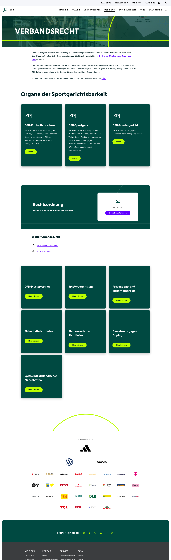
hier (103, 78)
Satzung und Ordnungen (47, 245)
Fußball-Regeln (43, 252)
